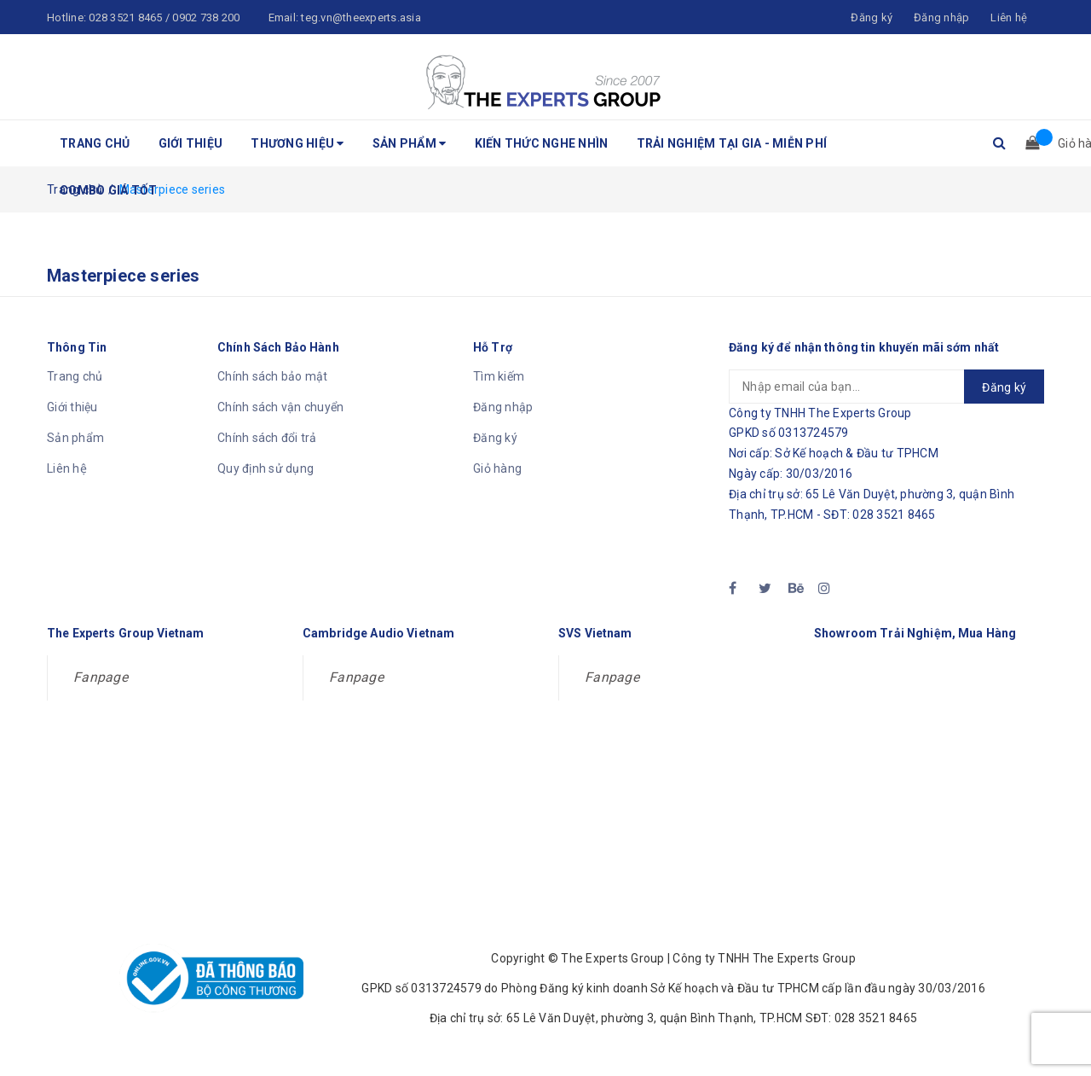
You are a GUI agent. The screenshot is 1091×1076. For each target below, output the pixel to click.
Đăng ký (495, 438)
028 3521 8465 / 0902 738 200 (164, 17)
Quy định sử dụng (265, 468)
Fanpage (100, 677)
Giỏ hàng (497, 468)
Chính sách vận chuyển (280, 407)
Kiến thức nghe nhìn (542, 143)
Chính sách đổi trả (267, 438)
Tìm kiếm (498, 376)
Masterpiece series (123, 275)
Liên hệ (1008, 17)
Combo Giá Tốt (108, 190)
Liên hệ (67, 468)
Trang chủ (95, 143)
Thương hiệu (297, 143)
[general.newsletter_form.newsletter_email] (886, 386)
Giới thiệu (191, 143)
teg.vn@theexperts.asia (361, 17)
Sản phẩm (409, 143)
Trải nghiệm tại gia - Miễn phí (732, 143)
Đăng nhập (503, 407)
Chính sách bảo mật (272, 376)
